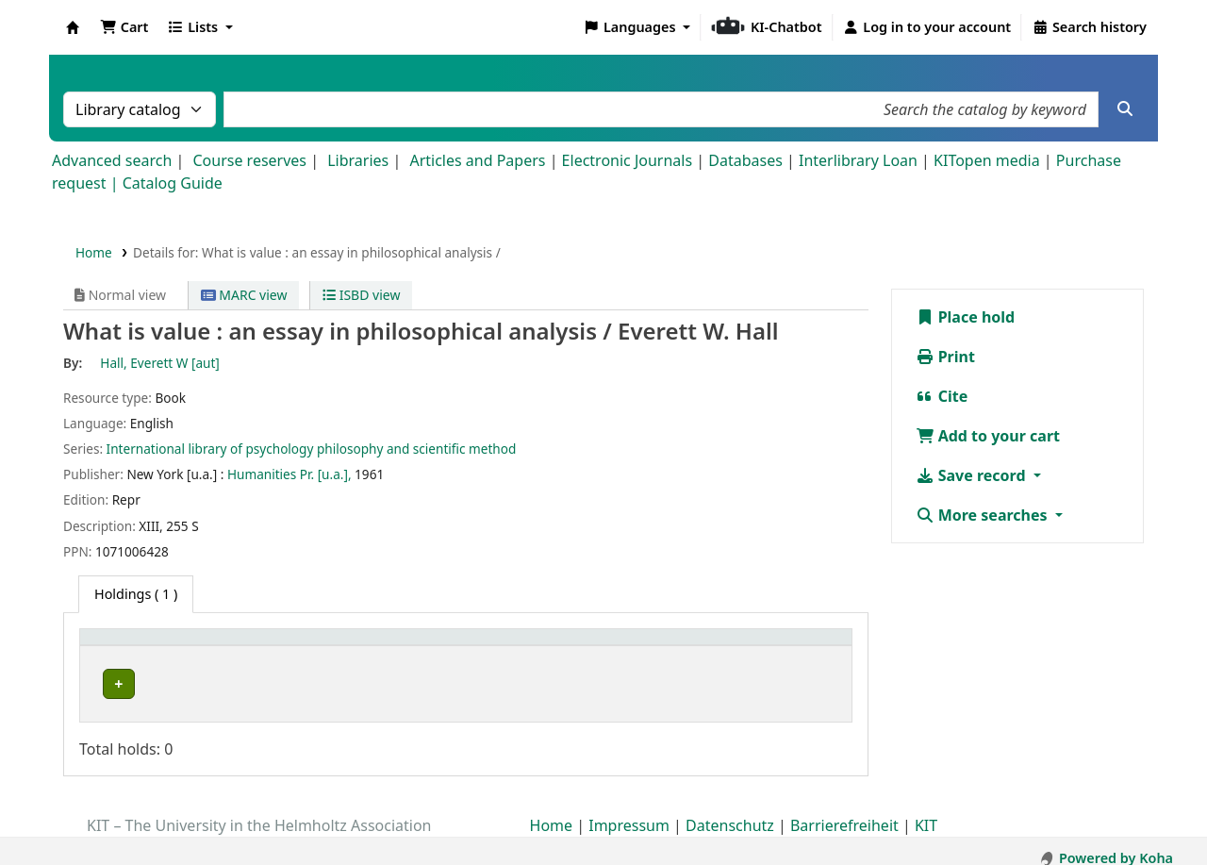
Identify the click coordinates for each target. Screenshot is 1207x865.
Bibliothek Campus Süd (170, 683)
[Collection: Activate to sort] (359, 646)
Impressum (629, 811)
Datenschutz (730, 811)
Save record (973, 475)
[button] (124, 27)
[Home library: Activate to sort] (188, 646)
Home (93, 252)
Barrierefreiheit (844, 811)
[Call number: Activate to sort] (683, 646)
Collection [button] (338, 647)
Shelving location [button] (488, 647)
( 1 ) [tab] (135, 594)
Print (945, 356)
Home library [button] (131, 647)
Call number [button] (661, 647)
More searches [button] (983, 515)
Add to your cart (988, 435)
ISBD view (361, 295)
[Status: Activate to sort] (803, 646)
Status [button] (785, 647)
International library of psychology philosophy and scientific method (312, 448)
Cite (942, 396)
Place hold (966, 317)
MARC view (244, 295)
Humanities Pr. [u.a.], (289, 474)
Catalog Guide (173, 183)
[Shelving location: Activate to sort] (517, 646)
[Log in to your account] (927, 27)
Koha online (72, 27)
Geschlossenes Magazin (500, 683)
